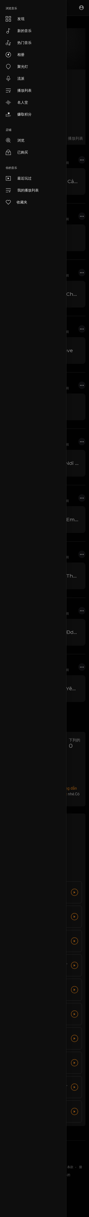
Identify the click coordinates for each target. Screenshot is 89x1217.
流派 (15, 78)
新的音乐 (19, 30)
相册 (15, 54)
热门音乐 (19, 42)
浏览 (15, 140)
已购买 (17, 152)
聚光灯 (17, 66)
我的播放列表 (22, 190)
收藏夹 (16, 202)
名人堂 (17, 102)
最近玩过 (19, 178)
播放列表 (19, 90)
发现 (15, 18)
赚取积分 (19, 114)
